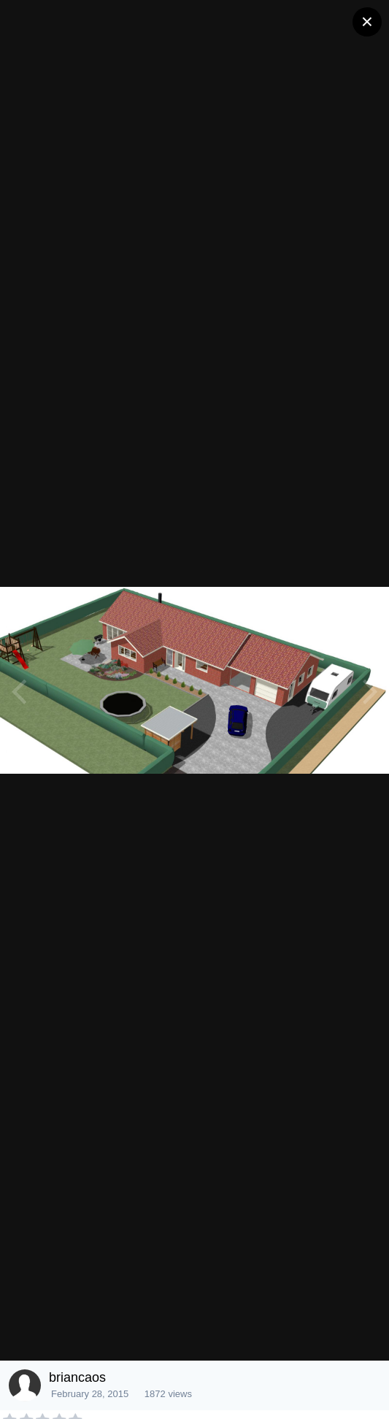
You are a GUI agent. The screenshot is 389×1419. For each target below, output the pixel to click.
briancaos (77, 1377)
